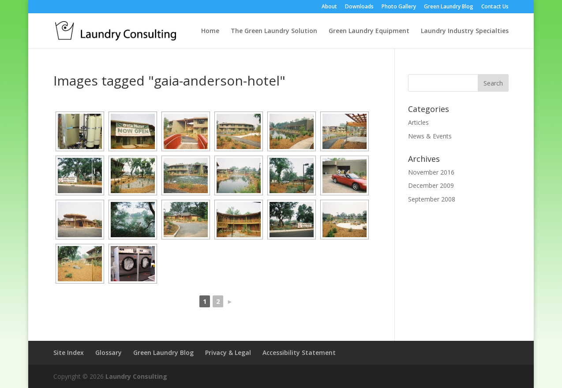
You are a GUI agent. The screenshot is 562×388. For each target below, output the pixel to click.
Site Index (68, 352)
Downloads (359, 7)
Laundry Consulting (136, 376)
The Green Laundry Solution (274, 31)
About (329, 7)
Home (210, 31)
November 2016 (431, 172)
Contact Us (495, 7)
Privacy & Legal (228, 352)
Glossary (108, 352)
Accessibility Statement (299, 352)
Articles (418, 122)
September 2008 (431, 199)
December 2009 (431, 185)
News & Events (430, 136)
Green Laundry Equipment (369, 31)
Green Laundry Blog (448, 7)
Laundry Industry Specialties (465, 31)
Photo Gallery (399, 7)
